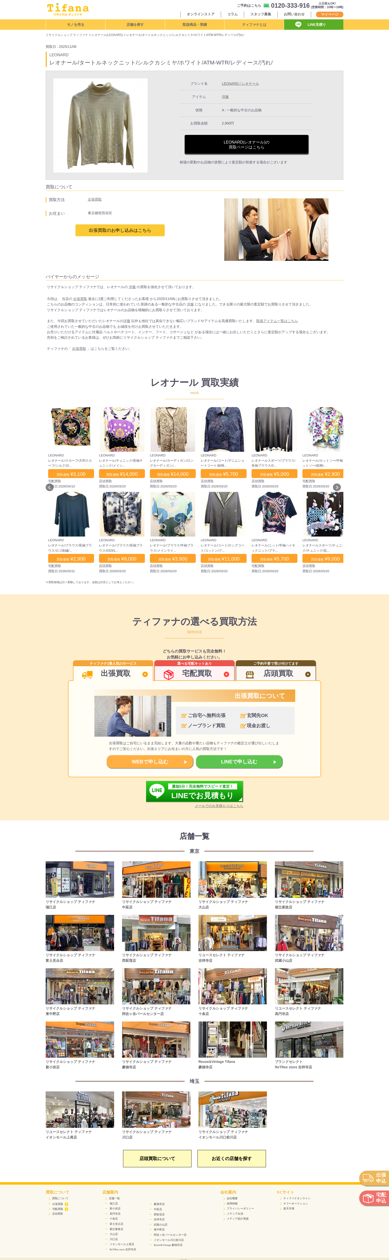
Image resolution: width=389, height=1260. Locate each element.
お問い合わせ (294, 14)
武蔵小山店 (160, 1224)
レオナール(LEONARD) (107, 35)
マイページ (329, 14)
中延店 (158, 1209)
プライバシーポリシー (240, 1208)
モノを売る (75, 25)
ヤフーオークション (295, 1203)
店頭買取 (57, 1213)
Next (337, 487)
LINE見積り (317, 25)
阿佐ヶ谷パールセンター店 (170, 1234)
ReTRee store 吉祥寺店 (123, 1249)
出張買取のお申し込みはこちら (120, 230)
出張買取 (95, 199)
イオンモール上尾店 (122, 1244)
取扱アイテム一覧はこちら (277, 321)
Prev (50, 487)
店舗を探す (135, 25)
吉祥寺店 (159, 1219)
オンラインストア (201, 14)
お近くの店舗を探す (232, 1158)
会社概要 (232, 1198)
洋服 (225, 97)
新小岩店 (115, 1208)
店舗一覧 (114, 1198)
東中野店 (159, 1229)
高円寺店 (115, 1213)
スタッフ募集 (260, 14)
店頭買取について (157, 1158)
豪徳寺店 (159, 1203)
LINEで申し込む (239, 761)
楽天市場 (288, 1208)
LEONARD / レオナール (240, 84)
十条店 (114, 1218)
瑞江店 (114, 1203)
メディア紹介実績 (238, 1218)
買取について (60, 1198)
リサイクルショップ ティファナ (67, 35)
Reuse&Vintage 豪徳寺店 (168, 1244)
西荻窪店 (159, 1214)
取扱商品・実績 (195, 25)
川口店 (114, 1239)
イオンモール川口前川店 (169, 1239)
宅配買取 (60, 1208)
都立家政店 (116, 1229)
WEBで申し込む (150, 761)
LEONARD (58, 55)
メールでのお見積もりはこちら (219, 806)
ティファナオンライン (297, 1198)
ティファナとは (254, 25)
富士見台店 (116, 1223)
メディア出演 (235, 1213)
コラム (232, 14)
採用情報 (232, 1203)
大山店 (114, 1233)
